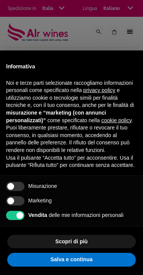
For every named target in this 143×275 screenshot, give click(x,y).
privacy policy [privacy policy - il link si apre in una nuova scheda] (99, 90)
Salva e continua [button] (71, 259)
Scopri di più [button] (71, 241)
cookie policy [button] (116, 120)
